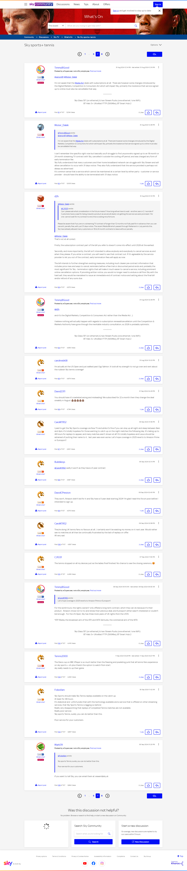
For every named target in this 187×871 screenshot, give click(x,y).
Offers (106, 4)
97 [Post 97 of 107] (59, 449)
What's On (93, 16)
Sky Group (147, 856)
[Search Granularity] (56, 26)
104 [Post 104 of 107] (59, 732)
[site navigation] (25, 4)
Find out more (95, 71)
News (77, 4)
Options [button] (154, 45)
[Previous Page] (79, 54)
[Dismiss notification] (159, 11)
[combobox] (99, 26)
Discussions (63, 4)
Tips (86, 4)
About (95, 4)
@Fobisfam (62, 756)
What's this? (40, 80)
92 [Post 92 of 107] (59, 183)
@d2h (57, 309)
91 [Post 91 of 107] (59, 112)
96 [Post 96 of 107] (59, 409)
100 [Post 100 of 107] (59, 544)
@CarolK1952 (60, 468)
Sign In (158, 4)
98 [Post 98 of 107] (59, 480)
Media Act (79, 83)
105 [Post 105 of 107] (59, 785)
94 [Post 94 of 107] (59, 348)
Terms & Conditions (59, 856)
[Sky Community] (41, 4)
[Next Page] (107, 54)
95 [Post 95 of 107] (59, 378)
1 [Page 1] (85, 54)
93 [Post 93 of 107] (59, 287)
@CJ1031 (64, 209)
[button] (158, 67)
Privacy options (41, 856)
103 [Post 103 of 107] (59, 677)
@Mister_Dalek (70, 77)
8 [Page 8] (101, 54)
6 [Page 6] (93, 54)
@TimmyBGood (64, 133)
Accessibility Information (102, 856)
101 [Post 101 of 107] (59, 574)
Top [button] (181, 856)
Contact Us (134, 856)
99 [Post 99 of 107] (59, 511)
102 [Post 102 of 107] (59, 643)
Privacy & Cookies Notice (80, 856)
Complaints (121, 856)
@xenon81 (59, 77)
